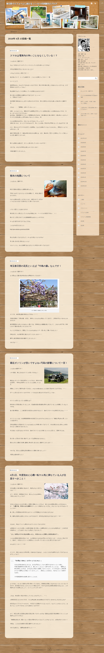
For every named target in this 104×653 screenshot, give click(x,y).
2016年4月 (83, 164)
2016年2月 (83, 173)
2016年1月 (83, 177)
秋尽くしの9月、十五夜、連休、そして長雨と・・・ (89, 102)
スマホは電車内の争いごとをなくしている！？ (33, 55)
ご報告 (82, 199)
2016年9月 (83, 142)
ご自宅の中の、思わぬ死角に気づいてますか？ (89, 108)
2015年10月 (84, 186)
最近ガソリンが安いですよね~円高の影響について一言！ (38, 363)
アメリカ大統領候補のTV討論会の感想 (89, 96)
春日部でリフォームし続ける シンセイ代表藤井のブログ (32, 4)
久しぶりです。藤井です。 (87, 91)
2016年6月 (83, 155)
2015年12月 (84, 181)
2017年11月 (84, 138)
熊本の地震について (20, 176)
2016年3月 (83, 168)
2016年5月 (83, 160)
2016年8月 (83, 147)
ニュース (83, 203)
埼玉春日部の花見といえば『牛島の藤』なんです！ (35, 266)
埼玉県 (82, 221)
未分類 (82, 225)
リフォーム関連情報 (86, 216)
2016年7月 (83, 151)
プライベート (84, 208)
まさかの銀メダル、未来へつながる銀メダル (89, 114)
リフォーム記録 (84, 212)
